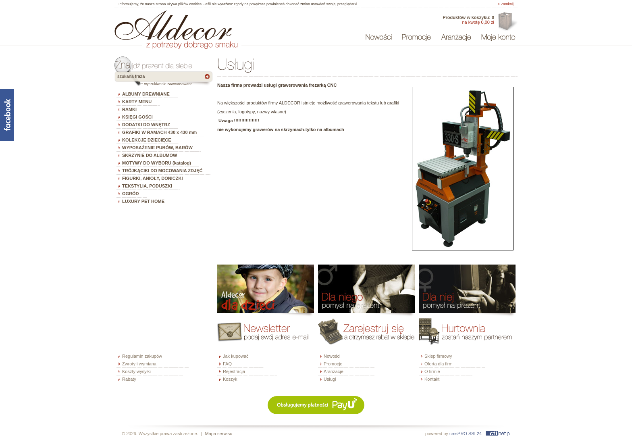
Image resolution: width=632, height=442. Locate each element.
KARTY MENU (137, 101)
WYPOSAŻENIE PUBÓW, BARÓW (157, 147)
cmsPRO (458, 433)
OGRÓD (130, 193)
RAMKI (129, 109)
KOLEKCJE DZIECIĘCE (146, 140)
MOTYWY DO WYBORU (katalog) (156, 163)
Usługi (330, 379)
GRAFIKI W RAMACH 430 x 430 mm (159, 132)
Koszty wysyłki (136, 371)
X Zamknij (505, 4)
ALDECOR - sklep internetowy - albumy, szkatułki (173, 25)
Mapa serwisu (219, 433)
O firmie (432, 371)
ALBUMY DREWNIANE (146, 94)
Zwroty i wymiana (139, 363)
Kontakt (431, 379)
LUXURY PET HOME (143, 201)
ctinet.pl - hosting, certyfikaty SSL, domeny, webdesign (498, 433)
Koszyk (230, 379)
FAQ (227, 363)
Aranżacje (333, 371)
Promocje (333, 363)
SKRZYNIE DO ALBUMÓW (149, 155)
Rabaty (129, 379)
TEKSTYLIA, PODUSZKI (147, 185)
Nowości (332, 356)
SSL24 (475, 433)
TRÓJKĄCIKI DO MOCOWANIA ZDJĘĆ (162, 170)
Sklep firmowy (438, 356)
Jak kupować (236, 356)
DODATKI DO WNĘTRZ (146, 124)
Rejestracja (234, 371)
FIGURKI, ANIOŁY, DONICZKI (152, 178)
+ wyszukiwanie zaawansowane (166, 84)
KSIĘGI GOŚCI (137, 117)
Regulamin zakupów (142, 356)
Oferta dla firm (507, 21)
